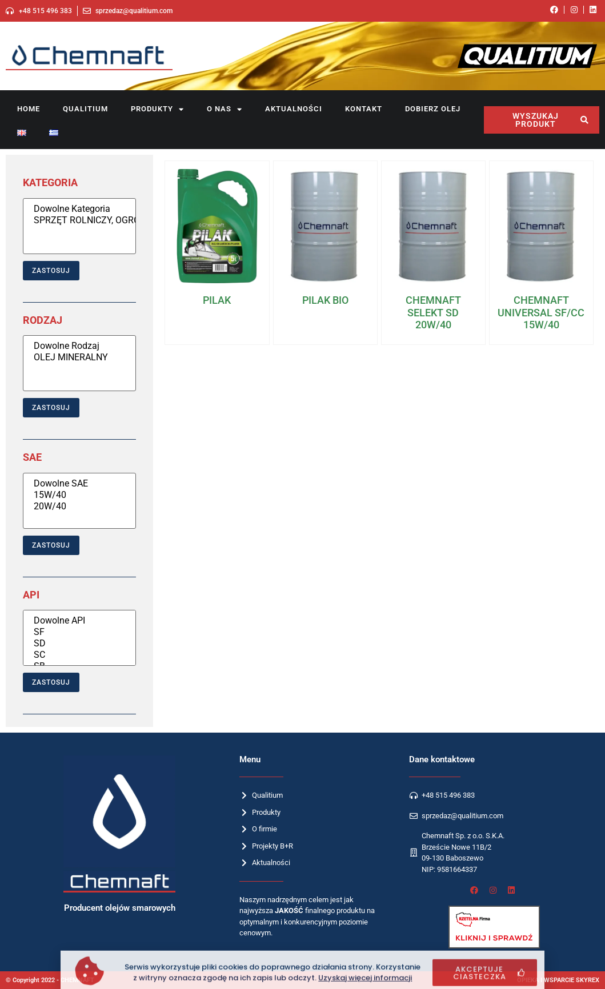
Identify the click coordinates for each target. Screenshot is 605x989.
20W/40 (79, 506)
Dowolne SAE (79, 483)
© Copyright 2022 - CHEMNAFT (50, 980)
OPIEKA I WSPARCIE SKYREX (558, 980)
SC (79, 655)
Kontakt (363, 108)
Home (28, 108)
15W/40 (79, 495)
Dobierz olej (432, 108)
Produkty (157, 109)
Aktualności (293, 108)
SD (79, 643)
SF (79, 632)
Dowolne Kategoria (79, 209)
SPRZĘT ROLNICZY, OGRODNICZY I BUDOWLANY (79, 220)
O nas (224, 109)
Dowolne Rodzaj (79, 346)
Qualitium (85, 108)
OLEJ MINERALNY (79, 357)
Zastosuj (51, 271)
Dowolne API (79, 620)
